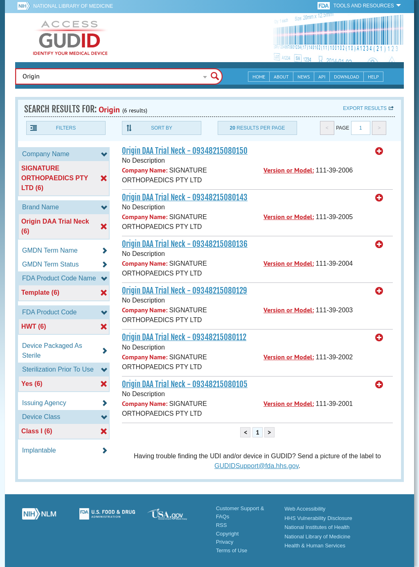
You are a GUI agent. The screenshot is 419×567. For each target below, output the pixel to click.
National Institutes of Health (316, 527)
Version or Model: (289, 170)
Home (258, 77)
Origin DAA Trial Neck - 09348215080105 (185, 384)
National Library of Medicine (73, 6)
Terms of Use (232, 550)
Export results (365, 108)
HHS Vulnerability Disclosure (318, 518)
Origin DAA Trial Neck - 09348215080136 (185, 244)
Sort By (161, 128)
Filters (66, 128)
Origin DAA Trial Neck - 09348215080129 (184, 291)
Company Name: (144, 170)
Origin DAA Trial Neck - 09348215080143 (185, 197)
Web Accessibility (304, 509)
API (321, 77)
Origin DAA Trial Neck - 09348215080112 (184, 337)
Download (346, 77)
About (281, 77)
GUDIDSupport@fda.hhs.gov (256, 465)
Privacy (225, 542)
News (303, 77)
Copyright (227, 534)
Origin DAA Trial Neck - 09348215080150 (185, 151)
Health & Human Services (314, 545)
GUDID (70, 37)
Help (373, 77)
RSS (221, 525)
